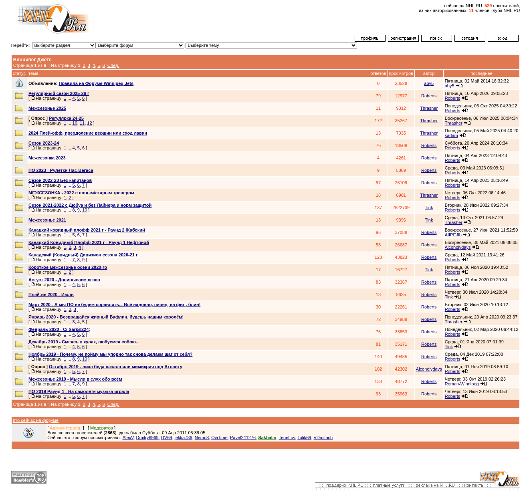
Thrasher (429, 108)
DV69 (166, 437)
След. (113, 65)
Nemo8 (202, 437)
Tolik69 (304, 437)
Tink (429, 207)
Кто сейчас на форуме (36, 420)
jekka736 (183, 437)
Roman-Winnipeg (462, 383)
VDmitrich (323, 437)
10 (75, 123)
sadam (451, 135)
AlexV (128, 437)
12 (89, 123)
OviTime (219, 437)
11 (82, 123)
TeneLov (287, 437)
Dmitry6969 (147, 437)
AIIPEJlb (453, 234)
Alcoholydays (458, 247)
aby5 (429, 83)
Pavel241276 (243, 437)
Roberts (429, 95)
